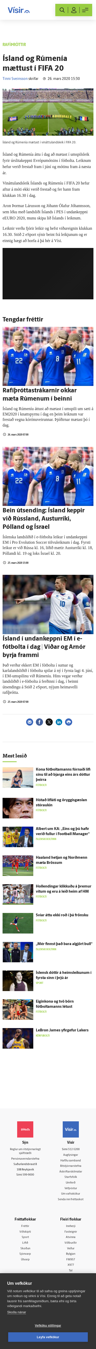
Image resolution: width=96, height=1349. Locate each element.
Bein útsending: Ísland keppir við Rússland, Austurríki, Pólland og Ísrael (43, 519)
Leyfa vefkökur (48, 1337)
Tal (70, 1270)
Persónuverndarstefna (25, 1159)
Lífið (25, 1243)
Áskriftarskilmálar (70, 1171)
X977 (71, 1265)
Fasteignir (71, 1232)
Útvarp (25, 1259)
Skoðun (25, 1248)
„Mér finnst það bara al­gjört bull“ (64, 944)
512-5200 (74, 1149)
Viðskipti (25, 1232)
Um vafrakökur (70, 1194)
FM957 (70, 1259)
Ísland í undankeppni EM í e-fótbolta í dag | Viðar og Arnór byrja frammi (44, 647)
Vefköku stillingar (48, 1325)
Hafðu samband (70, 1160)
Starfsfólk (71, 1177)
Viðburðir (71, 1243)
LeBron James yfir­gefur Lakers (62, 1030)
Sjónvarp (25, 1254)
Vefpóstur (71, 1188)
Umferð (71, 1182)
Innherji (71, 1226)
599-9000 (28, 1175)
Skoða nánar (16, 1312)
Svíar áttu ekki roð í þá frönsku (62, 915)
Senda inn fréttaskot (70, 1199)
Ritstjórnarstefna (70, 1166)
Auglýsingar (70, 1155)
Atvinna (71, 1237)
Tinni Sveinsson (15, 79)
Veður (70, 1248)
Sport (25, 1237)
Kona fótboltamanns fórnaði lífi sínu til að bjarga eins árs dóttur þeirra (63, 775)
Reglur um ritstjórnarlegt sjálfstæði (25, 1151)
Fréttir (25, 1226)
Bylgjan (70, 1254)
